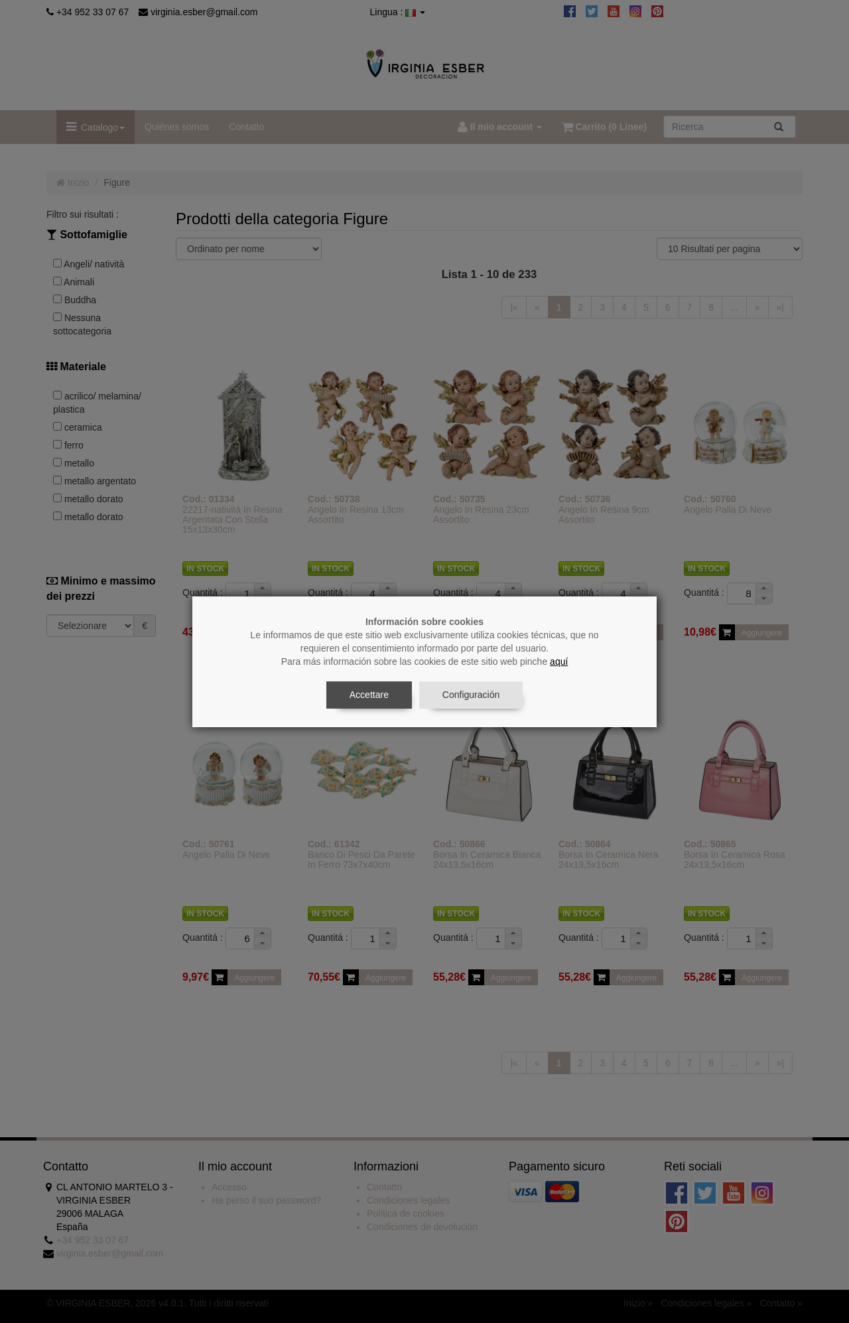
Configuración (470, 694)
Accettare (369, 694)
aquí (559, 661)
